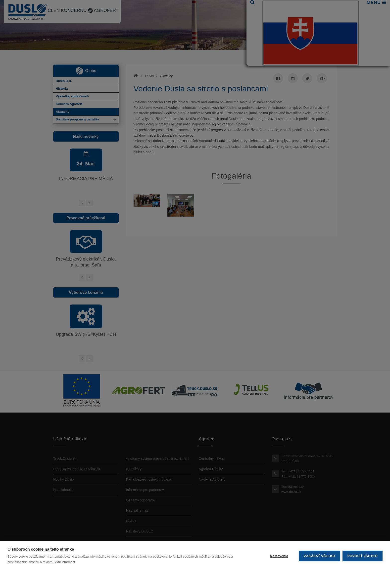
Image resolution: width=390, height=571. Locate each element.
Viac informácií (65, 562)
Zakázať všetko (319, 556)
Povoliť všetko (362, 556)
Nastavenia (279, 556)
